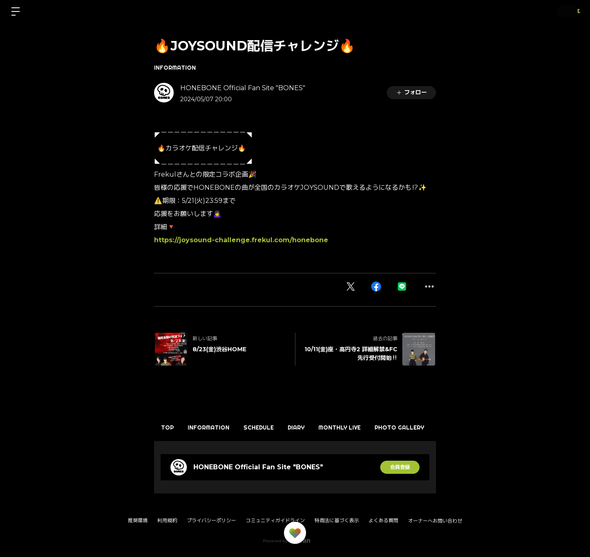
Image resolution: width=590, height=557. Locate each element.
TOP (170, 427)
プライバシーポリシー (211, 520)
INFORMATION (175, 67)
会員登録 (399, 467)
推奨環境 (138, 520)
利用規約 (167, 520)
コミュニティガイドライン (275, 520)
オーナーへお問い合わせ (435, 520)
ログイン (565, 11)
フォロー (411, 92)
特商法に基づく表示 (337, 520)
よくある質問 (383, 520)
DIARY (319, 427)
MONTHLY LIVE (369, 427)
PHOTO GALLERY (435, 427)
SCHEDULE (275, 427)
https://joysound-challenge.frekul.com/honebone (241, 240)
